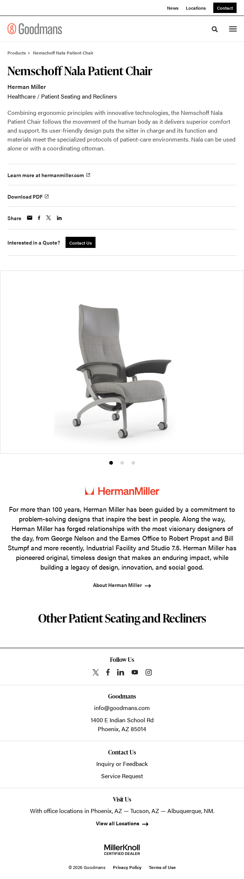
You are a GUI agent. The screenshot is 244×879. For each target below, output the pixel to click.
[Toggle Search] (215, 29)
